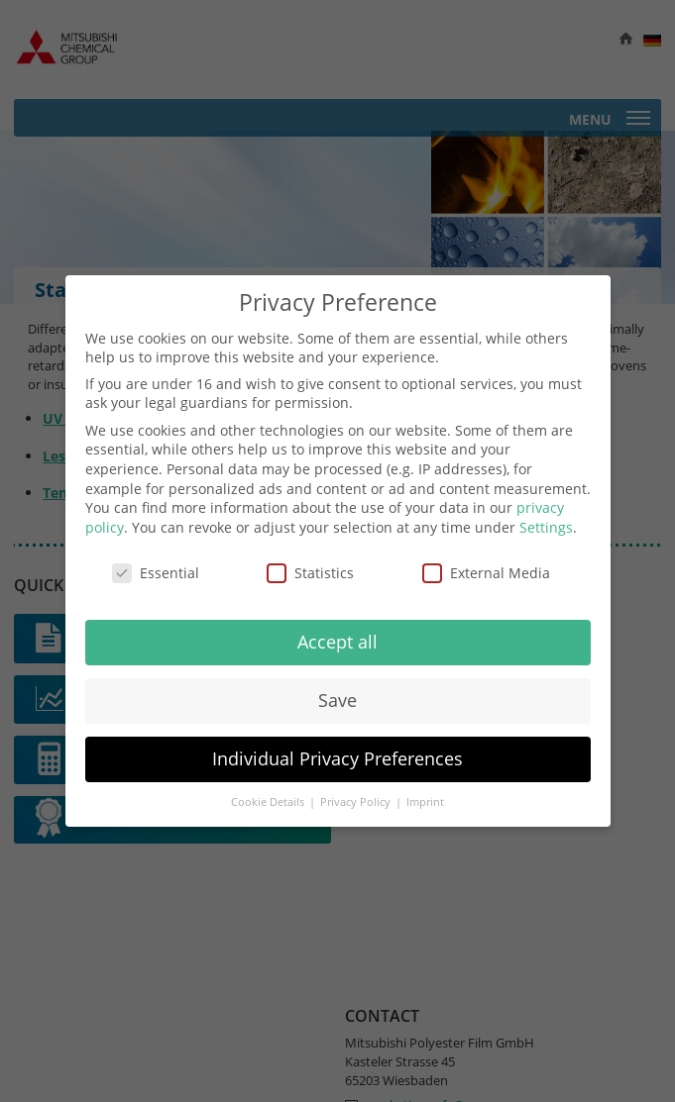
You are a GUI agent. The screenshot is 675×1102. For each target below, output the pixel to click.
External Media (486, 572)
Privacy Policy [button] (357, 802)
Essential (155, 572)
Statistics (310, 572)
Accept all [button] (337, 641)
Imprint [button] (425, 802)
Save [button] (337, 700)
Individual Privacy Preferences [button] (337, 758)
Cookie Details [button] (269, 802)
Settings (546, 527)
